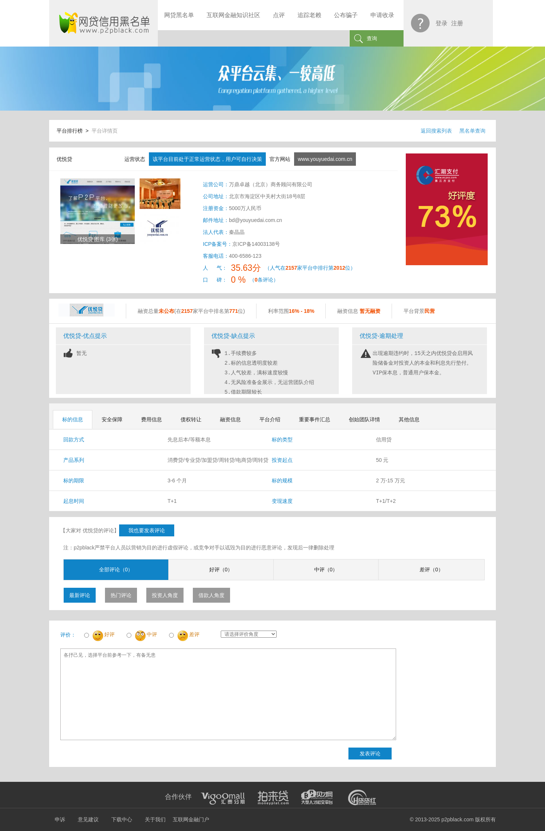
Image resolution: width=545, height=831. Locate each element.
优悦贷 (64, 159)
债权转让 (191, 419)
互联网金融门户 (191, 819)
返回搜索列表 (436, 131)
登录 (441, 23)
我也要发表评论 (146, 530)
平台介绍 (269, 419)
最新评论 (79, 595)
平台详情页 (105, 131)
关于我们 (155, 819)
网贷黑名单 (179, 15)
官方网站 (280, 159)
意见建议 (88, 819)
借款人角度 (211, 595)
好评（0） (221, 569)
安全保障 (112, 419)
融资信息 (230, 419)
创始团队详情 (364, 419)
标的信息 (72, 419)
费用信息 (151, 419)
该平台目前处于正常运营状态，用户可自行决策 (207, 159)
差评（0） (431, 569)
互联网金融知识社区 (233, 15)
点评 (279, 15)
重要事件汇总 (314, 419)
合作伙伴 (178, 796)
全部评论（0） (116, 569)
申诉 (60, 819)
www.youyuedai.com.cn (325, 159)
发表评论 (370, 754)
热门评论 (121, 595)
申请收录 (382, 15)
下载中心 (121, 819)
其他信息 (409, 419)
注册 (457, 23)
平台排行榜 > (74, 131)
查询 (372, 38)
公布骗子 (346, 15)
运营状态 (134, 159)
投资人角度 (165, 595)
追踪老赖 (309, 15)
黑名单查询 (472, 131)
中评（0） (326, 569)
